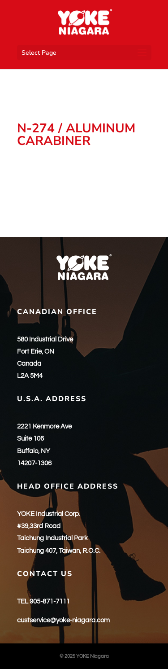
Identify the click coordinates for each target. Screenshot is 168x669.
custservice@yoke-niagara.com (63, 620)
